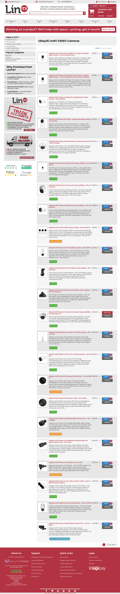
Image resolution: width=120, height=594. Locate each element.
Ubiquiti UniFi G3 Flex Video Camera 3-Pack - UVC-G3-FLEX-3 (69, 227)
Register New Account (68, 560)
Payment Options (37, 570)
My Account (64, 557)
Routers (81, 21)
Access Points (53, 21)
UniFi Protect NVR (12, 50)
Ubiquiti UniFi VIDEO (13, 44)
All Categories (11, 21)
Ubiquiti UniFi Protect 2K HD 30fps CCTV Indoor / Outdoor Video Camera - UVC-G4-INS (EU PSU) (69, 54)
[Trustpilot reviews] (26, 169)
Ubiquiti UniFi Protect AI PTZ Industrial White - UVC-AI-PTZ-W (70, 503)
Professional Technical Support (42, 557)
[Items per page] (112, 545)
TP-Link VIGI (10, 42)
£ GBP (94, 6)
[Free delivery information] (20, 160)
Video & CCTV (95, 21)
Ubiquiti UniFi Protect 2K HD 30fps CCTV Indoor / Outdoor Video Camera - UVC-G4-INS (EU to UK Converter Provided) (69, 76)
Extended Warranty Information (71, 573)
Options (106, 53)
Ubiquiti (25, 21)
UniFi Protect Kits (12, 48)
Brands (109, 21)
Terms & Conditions (95, 560)
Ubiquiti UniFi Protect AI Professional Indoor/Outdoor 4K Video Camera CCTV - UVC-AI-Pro (68, 441)
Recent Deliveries (66, 576)
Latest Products (10, 60)
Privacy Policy (93, 557)
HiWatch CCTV (11, 40)
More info (107, 57)
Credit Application (66, 567)
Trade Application (66, 563)
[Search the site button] (84, 13)
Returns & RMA (36, 567)
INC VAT (102, 6)
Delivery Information (38, 563)
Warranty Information (67, 570)
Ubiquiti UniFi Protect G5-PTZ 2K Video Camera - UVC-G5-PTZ (70, 248)
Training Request (37, 560)
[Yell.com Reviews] (10, 175)
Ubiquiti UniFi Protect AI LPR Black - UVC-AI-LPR (65, 462)
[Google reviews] (26, 175)
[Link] (46, 591)
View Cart (101, 16)
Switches (67, 21)
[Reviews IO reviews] (10, 169)
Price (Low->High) (106, 48)
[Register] (112, 2)
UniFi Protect (11, 46)
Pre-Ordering (36, 573)
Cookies (91, 563)
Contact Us (35, 576)
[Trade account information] (20, 131)
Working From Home (12, 59)
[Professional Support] (43, 2)
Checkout (110, 16)
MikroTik (39, 21)
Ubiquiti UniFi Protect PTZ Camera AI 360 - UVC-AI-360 (67, 398)
